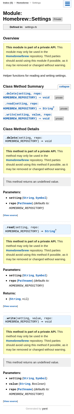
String (28, 199)
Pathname (25, 204)
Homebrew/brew (17, 56)
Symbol (41, 199)
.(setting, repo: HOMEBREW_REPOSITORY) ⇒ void (27, 96)
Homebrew (22, 2)
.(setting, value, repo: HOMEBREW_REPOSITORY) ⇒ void (27, 117)
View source (10, 215)
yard (44, 408)
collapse (64, 86)
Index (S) (8, 2)
